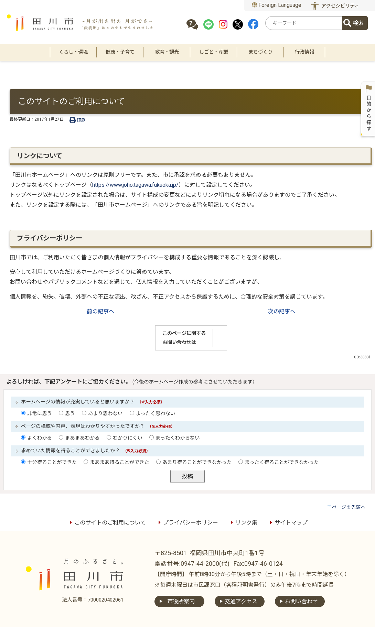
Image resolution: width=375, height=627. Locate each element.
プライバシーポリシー (187, 522)
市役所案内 (181, 601)
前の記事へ (100, 311)
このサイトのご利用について (106, 522)
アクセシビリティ (340, 6)
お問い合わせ (301, 601)
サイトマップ (288, 522)
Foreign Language (277, 5)
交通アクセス (241, 601)
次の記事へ (282, 311)
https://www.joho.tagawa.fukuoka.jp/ (135, 185)
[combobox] (305, 23)
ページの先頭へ (349, 507)
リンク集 (242, 522)
